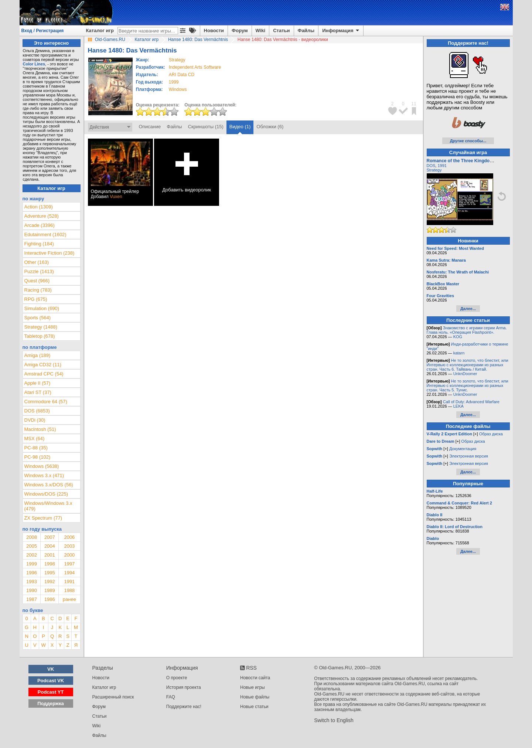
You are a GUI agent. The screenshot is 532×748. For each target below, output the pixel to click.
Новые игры (252, 687)
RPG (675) (35, 299)
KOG (457, 336)
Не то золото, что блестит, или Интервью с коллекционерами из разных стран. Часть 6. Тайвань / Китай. (467, 364)
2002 (31, 555)
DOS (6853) (37, 411)
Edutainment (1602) (45, 234)
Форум (240, 30)
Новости (214, 30)
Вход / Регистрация (42, 30)
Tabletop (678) (39, 336)
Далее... (468, 308)
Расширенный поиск (113, 697)
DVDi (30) (34, 420)
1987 (31, 599)
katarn (459, 353)
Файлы (306, 30)
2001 (49, 555)
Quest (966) (37, 280)
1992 (49, 581)
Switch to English (334, 720)
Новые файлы (254, 697)
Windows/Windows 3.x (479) (48, 505)
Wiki (261, 30)
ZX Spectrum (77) (43, 518)
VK (50, 669)
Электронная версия (468, 456)
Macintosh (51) (40, 429)
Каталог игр (100, 30)
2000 (69, 555)
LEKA (458, 406)
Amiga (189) (37, 355)
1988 (69, 590)
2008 (31, 537)
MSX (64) (34, 438)
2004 (49, 546)
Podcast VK (50, 680)
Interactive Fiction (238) (49, 253)
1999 (174, 82)
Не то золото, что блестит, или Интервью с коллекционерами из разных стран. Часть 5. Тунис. (467, 385)
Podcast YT (51, 692)
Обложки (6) (269, 126)
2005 (31, 546)
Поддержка (50, 703)
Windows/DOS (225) (46, 494)
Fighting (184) (39, 243)
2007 (49, 537)
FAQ (170, 697)
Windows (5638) (41, 466)
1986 (49, 599)
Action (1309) (38, 207)
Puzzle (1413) (39, 271)
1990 (31, 590)
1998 (49, 564)
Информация (341, 31)
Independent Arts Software (195, 67)
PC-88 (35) (36, 447)
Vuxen (116, 196)
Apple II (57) (37, 383)
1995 (49, 572)
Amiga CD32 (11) (42, 364)
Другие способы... (468, 141)
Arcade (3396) (39, 225)
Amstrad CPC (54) (44, 374)
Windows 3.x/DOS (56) (48, 484)
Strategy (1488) (41, 327)
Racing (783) (38, 290)
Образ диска (491, 434)
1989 (49, 590)
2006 (69, 537)
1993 (31, 581)
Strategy (434, 170)
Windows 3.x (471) (44, 475)
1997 (69, 564)
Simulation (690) (41, 308)
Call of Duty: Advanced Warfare (471, 402)
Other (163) (36, 262)
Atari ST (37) (37, 392)
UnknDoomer (465, 373)
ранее (69, 599)
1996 (31, 572)
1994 (69, 572)
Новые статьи (254, 706)
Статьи (281, 30)
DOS (431, 165)
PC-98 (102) (37, 457)
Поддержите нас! (183, 706)
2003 (69, 546)
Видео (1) (239, 126)
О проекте (176, 677)
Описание (150, 126)
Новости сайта (255, 677)
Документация (462, 448)
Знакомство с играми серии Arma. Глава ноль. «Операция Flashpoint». (467, 330)
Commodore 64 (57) (45, 401)
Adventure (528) (41, 216)
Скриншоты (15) (206, 126)
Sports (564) (37, 317)
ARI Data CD (181, 74)
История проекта (183, 687)
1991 (69, 581)
